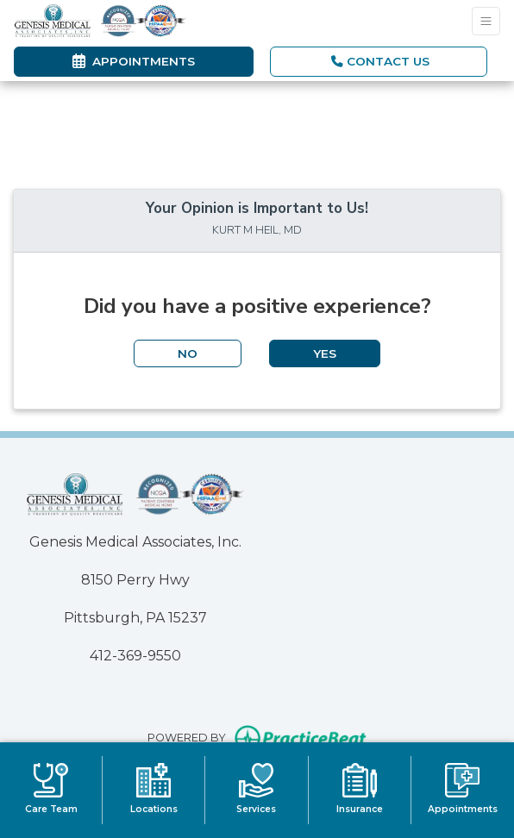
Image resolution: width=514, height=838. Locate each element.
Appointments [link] (133, 61)
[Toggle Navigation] (486, 21)
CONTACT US (380, 61)
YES (324, 353)
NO (187, 353)
